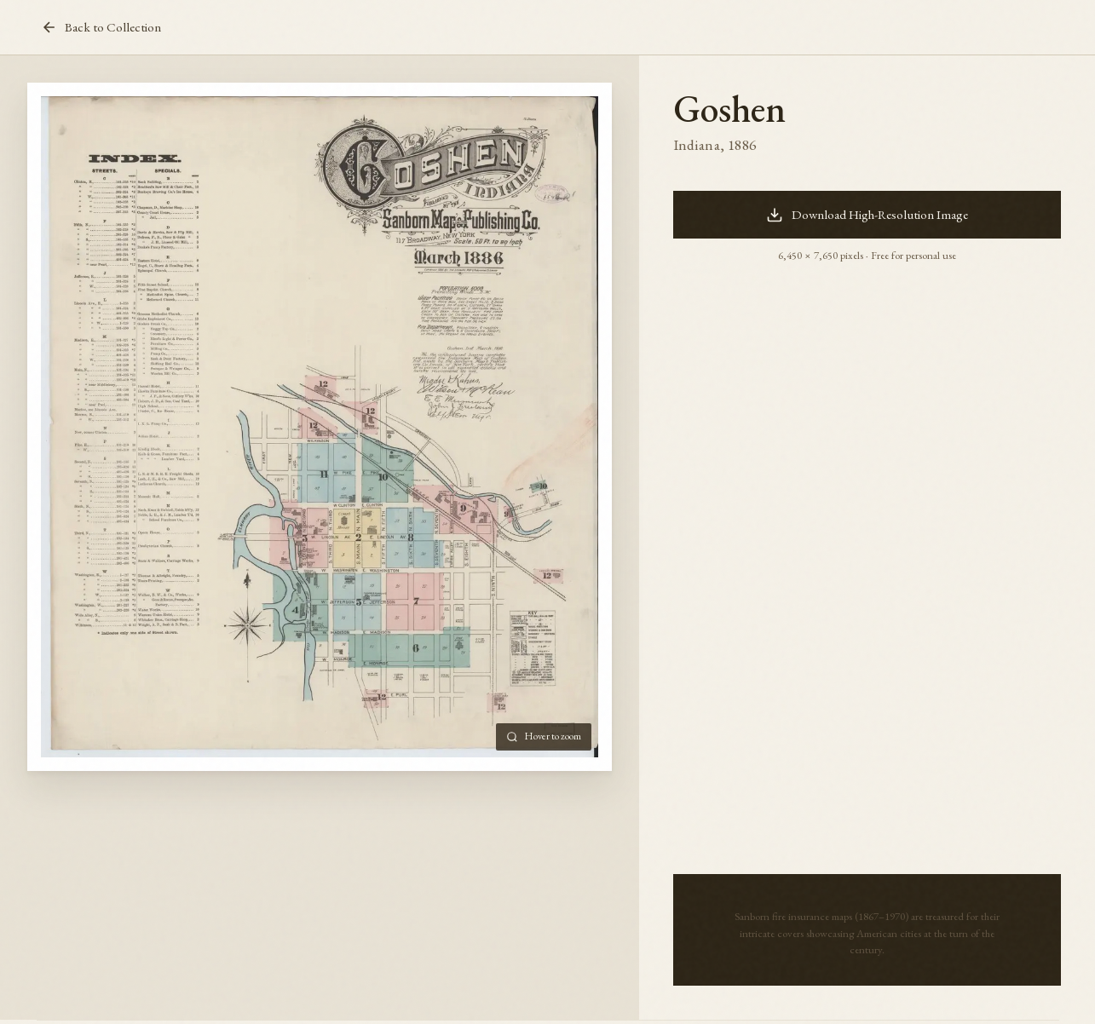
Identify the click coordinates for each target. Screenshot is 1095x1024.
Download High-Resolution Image (867, 214)
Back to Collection (101, 27)
